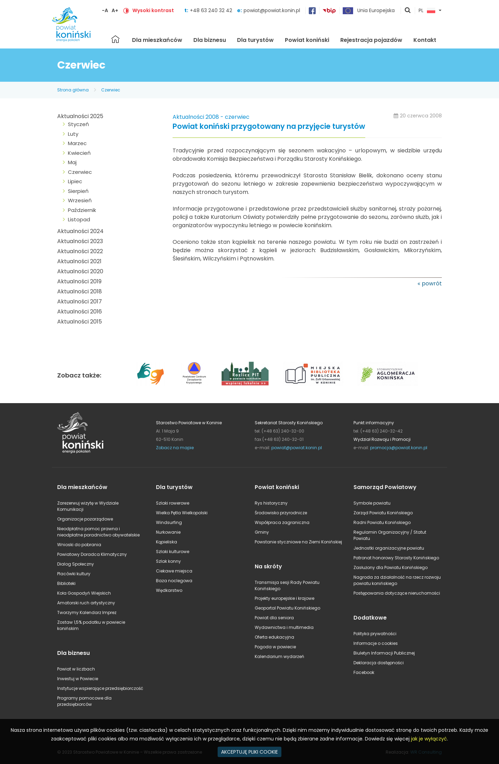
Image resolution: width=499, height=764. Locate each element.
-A (105, 10)
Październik (82, 210)
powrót (432, 283)
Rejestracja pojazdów (371, 40)
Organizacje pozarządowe (85, 519)
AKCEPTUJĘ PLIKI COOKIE (249, 751)
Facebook (363, 672)
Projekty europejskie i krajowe (284, 598)
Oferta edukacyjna (274, 637)
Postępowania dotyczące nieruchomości (396, 593)
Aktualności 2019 (79, 281)
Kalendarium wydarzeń (279, 656)
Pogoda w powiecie (275, 647)
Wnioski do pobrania (79, 545)
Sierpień (78, 191)
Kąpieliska (166, 542)
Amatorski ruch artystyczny (86, 603)
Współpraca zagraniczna (282, 522)
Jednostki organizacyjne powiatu (388, 548)
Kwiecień (79, 153)
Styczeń (78, 124)
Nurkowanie (168, 532)
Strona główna (115, 39)
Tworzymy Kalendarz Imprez (86, 612)
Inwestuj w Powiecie (77, 679)
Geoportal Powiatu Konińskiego (287, 608)
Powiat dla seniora (274, 618)
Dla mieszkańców (157, 40)
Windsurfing (169, 522)
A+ (115, 10)
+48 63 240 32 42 (212, 10)
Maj (72, 162)
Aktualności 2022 (80, 251)
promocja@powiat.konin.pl (398, 448)
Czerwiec (110, 90)
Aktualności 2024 (80, 231)
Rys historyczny (271, 503)
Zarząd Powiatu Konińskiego (383, 513)
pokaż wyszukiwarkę (407, 10)
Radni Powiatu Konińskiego (382, 522)
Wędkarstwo (169, 590)
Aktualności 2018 (79, 291)
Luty (73, 133)
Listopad (79, 219)
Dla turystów (255, 40)
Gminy (262, 532)
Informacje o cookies (375, 643)
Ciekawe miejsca (174, 571)
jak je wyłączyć (429, 738)
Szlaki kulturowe (172, 551)
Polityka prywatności (374, 634)
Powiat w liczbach (76, 669)
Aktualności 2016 (79, 312)
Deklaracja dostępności (378, 663)
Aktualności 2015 (79, 322)
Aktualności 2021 (79, 261)
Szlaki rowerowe (172, 503)
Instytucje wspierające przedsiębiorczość (100, 688)
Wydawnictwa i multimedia (284, 627)
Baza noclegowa (174, 581)
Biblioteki (66, 583)
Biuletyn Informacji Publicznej (384, 653)
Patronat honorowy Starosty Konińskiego (396, 558)
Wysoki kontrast (153, 10)
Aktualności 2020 (80, 271)
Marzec (77, 143)
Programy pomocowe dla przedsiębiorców (84, 701)
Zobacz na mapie (175, 448)
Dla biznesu (209, 40)
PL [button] (427, 11)
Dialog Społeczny (75, 564)
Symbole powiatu (372, 503)
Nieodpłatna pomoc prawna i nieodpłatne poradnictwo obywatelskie (98, 532)
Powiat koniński (307, 40)
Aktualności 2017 (79, 301)
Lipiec (75, 181)
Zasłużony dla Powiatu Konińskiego (390, 567)
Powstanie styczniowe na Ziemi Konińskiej (298, 542)
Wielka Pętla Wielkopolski (182, 513)
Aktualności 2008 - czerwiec (211, 117)
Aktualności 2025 (80, 116)
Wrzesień (80, 200)
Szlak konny (168, 561)
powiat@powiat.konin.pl (272, 10)
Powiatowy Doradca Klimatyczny (92, 554)
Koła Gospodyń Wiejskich (84, 593)
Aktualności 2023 (80, 241)
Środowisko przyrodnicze (281, 513)
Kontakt (424, 40)
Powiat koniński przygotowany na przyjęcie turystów (269, 126)
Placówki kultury (73, 574)
